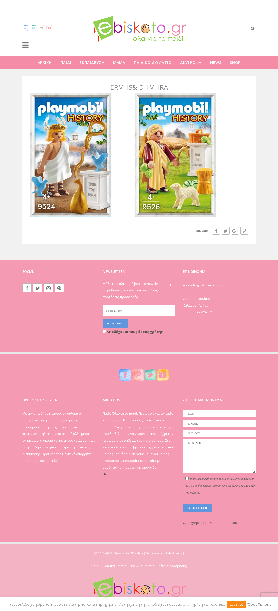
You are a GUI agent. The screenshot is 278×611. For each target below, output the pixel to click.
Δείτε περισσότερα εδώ (40, 460)
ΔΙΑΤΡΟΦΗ (191, 62)
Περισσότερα (113, 474)
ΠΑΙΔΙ (65, 62)
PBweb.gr (137, 553)
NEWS (215, 62)
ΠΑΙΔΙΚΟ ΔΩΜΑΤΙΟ (153, 62)
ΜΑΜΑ (119, 62)
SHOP (235, 62)
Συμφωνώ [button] (236, 604)
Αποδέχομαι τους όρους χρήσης (133, 331)
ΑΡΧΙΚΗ (45, 62)
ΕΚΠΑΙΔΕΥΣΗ (92, 62)
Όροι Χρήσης (259, 604)
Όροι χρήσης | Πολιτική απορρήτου (210, 522)
